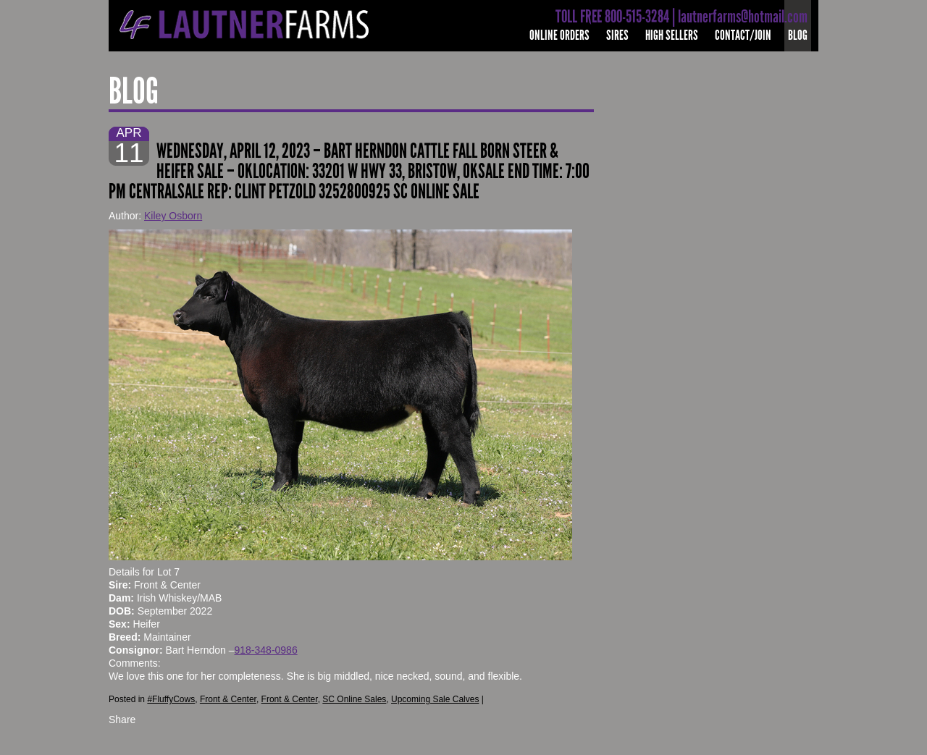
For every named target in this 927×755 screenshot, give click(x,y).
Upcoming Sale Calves (435, 699)
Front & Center (228, 699)
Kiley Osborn (173, 216)
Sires (617, 35)
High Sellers (671, 35)
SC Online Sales (354, 699)
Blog (798, 35)
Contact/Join (743, 35)
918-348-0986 (266, 650)
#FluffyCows (171, 699)
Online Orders (559, 35)
